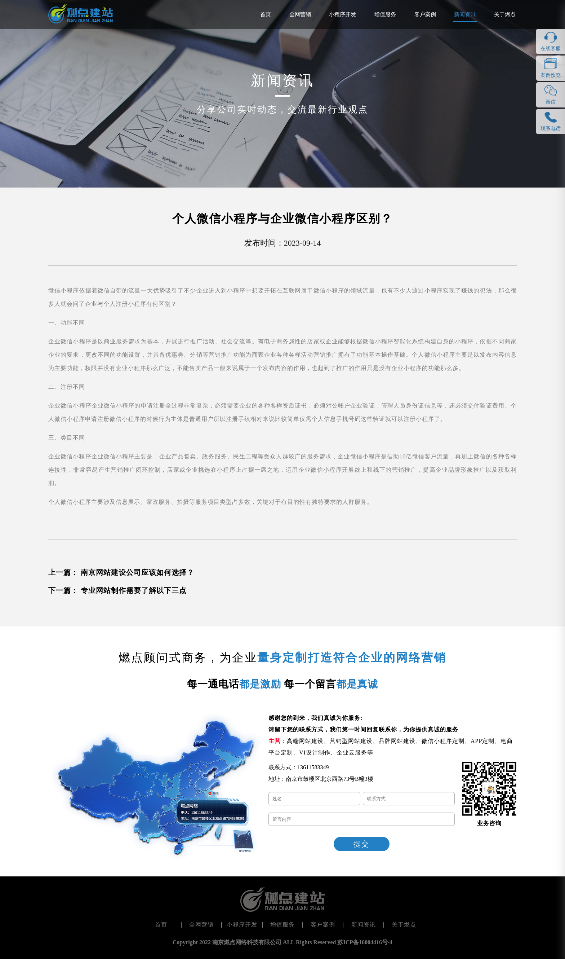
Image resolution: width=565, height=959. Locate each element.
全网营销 (300, 14)
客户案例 (425, 14)
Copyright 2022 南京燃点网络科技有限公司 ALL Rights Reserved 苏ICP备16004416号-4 (283, 942)
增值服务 (385, 14)
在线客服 (550, 48)
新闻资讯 (465, 14)
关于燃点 (505, 14)
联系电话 (550, 128)
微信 (551, 102)
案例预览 (550, 75)
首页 (265, 14)
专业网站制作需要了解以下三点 (134, 590)
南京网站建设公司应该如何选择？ (137, 572)
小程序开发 (342, 14)
